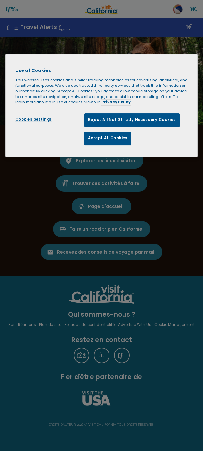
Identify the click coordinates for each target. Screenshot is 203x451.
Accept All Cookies (108, 138)
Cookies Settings (33, 119)
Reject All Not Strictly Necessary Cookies (132, 119)
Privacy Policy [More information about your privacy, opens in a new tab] (116, 102)
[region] (101, 105)
